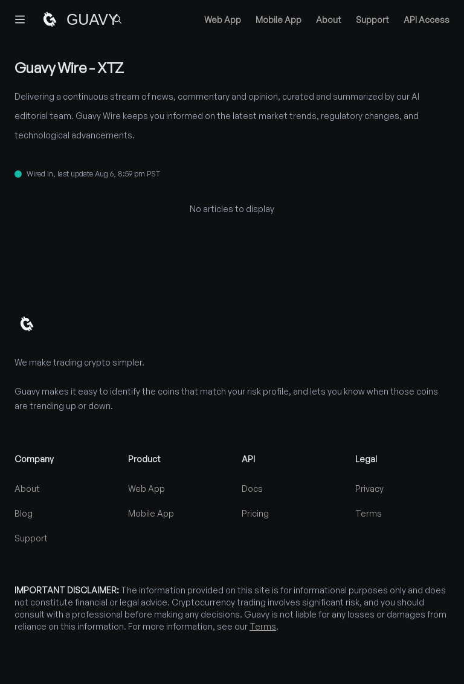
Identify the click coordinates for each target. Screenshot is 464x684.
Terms (368, 513)
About (328, 20)
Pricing (255, 513)
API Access (427, 20)
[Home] (67, 19)
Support (372, 20)
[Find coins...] (117, 19)
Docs (252, 488)
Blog (23, 513)
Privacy (369, 488)
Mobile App (278, 20)
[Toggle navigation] (19, 19)
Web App (222, 20)
